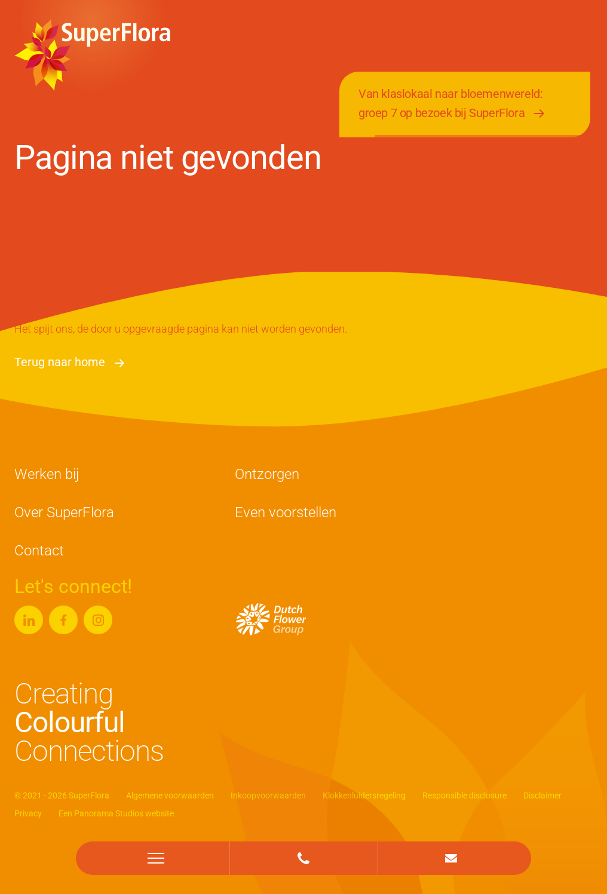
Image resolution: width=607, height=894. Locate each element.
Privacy (28, 813)
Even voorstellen (285, 512)
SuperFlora (92, 55)
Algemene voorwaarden (170, 795)
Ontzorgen (267, 474)
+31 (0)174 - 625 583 (303, 850)
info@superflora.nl (451, 850)
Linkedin (28, 615)
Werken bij (46, 474)
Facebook (63, 615)
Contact (39, 550)
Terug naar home (59, 362)
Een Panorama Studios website (116, 813)
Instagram (98, 615)
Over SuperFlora (64, 512)
